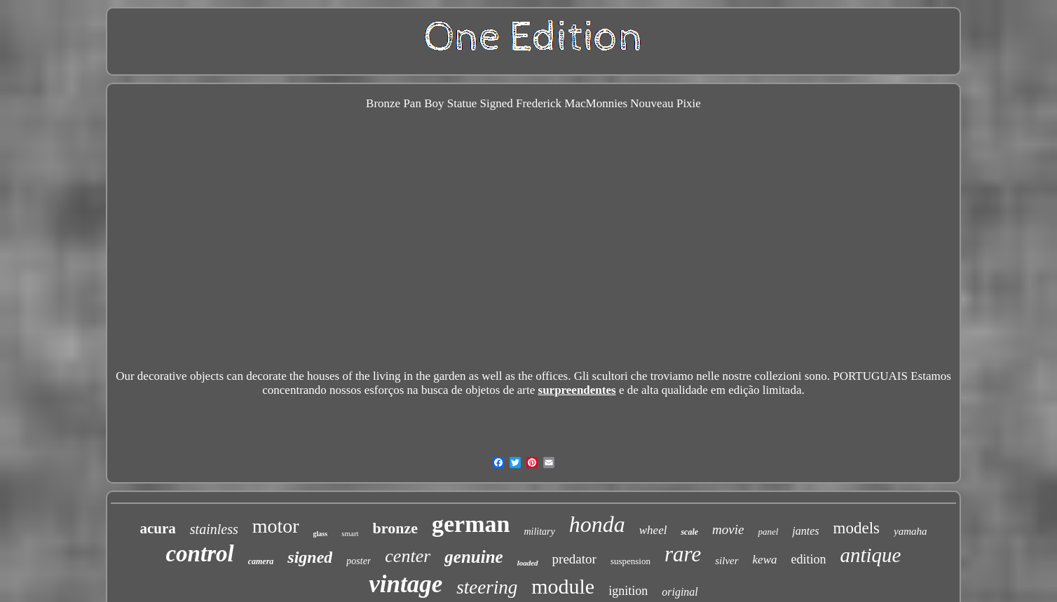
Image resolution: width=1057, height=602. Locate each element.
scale (689, 532)
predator (574, 559)
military (539, 531)
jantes (805, 531)
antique (870, 555)
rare (682, 554)
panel (768, 531)
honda (597, 524)
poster (358, 561)
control (199, 553)
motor (275, 526)
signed (309, 557)
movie (728, 529)
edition (808, 559)
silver (726, 560)
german (471, 524)
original (680, 592)
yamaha (910, 531)
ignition (628, 591)
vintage (405, 584)
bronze (395, 528)
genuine (473, 556)
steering (486, 587)
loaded (527, 563)
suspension (630, 561)
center (407, 556)
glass (320, 534)
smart (349, 533)
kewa (765, 559)
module (562, 586)
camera (261, 561)
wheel (653, 530)
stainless (214, 529)
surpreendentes (577, 390)
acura (157, 528)
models (856, 528)
